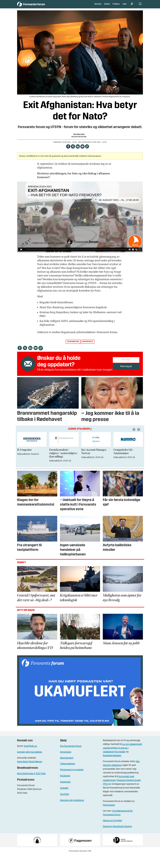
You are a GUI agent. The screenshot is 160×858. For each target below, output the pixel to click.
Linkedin (64, 791)
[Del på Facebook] (68, 149)
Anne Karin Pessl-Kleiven (29, 765)
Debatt (107, 6)
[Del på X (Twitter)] (73, 149)
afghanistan (73, 345)
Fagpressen (109, 808)
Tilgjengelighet (67, 767)
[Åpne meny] (140, 6)
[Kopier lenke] (87, 150)
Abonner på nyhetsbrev (72, 804)
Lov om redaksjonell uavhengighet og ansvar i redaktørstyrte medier (122, 751)
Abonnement (66, 761)
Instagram (65, 785)
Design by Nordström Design (117, 830)
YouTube (64, 798)
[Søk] (132, 6)
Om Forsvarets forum (71, 750)
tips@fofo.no (30, 750)
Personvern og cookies (71, 773)
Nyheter (98, 6)
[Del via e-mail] (82, 149)
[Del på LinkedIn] (77, 149)
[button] (139, 433)
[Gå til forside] (39, 6)
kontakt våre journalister (29, 755)
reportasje (87, 345)
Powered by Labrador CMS (80, 854)
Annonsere (65, 755)
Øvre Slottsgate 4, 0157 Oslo (31, 777)
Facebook (65, 779)
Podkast (116, 6)
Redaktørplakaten (112, 759)
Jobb (124, 6)
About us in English (112, 824)
